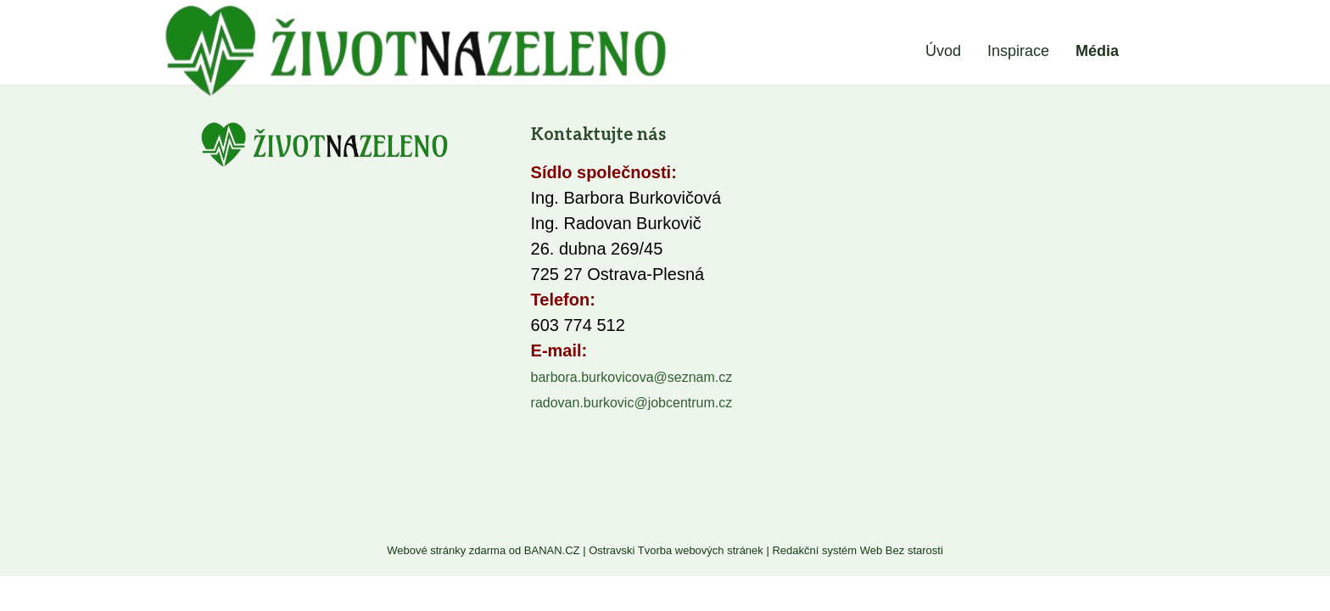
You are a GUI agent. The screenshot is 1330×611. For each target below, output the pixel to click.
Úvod (943, 50)
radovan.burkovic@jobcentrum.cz (632, 402)
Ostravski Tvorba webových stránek (676, 550)
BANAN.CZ (552, 550)
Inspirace (1018, 50)
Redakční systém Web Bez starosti (857, 550)
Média (1097, 50)
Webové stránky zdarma (446, 550)
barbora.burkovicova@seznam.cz (632, 377)
